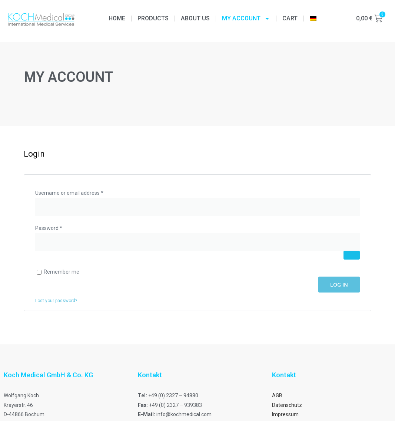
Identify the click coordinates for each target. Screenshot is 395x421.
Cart (290, 18)
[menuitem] (313, 18)
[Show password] (351, 255)
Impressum (285, 414)
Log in (339, 284)
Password (59, 227)
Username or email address (79, 192)
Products (153, 18)
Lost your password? (56, 300)
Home (117, 18)
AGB (277, 395)
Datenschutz (287, 405)
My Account (246, 18)
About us (195, 18)
